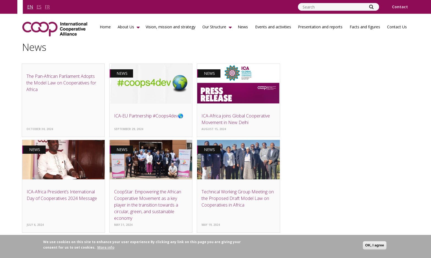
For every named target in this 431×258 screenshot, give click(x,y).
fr (47, 7)
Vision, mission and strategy (170, 26)
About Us (126, 26)
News (243, 26)
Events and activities (273, 26)
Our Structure (214, 26)
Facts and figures (365, 26)
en (30, 7)
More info (105, 247)
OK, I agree (374, 245)
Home (105, 26)
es (39, 7)
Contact (400, 7)
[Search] (371, 7)
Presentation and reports (320, 26)
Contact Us (397, 26)
